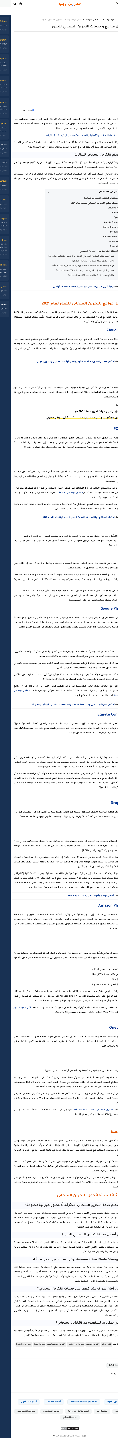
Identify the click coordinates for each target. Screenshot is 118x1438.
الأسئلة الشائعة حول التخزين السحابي (88, 251)
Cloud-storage (28, 1342)
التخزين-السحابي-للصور (45, 1342)
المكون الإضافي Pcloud (60, 492)
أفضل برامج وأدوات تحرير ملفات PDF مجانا (86, 411)
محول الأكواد (102, 1400)
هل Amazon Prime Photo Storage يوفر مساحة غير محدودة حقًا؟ (72, 266)
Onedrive (103, 242)
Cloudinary (102, 208)
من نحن (108, 1409)
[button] (74, 192)
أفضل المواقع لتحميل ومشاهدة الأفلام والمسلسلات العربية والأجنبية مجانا (62, 703)
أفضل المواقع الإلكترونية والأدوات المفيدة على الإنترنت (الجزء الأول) (70, 135)
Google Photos (100, 222)
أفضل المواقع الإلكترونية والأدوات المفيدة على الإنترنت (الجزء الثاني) (67, 517)
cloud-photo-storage (65, 1342)
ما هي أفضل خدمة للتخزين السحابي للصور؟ (82, 261)
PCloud (104, 213)
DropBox (103, 232)
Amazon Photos (100, 237)
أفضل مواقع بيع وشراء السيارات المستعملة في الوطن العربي (73, 417)
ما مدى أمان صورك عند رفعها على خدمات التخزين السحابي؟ (74, 270)
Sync (105, 217)
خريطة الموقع (59, 1415)
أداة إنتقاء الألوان (18, 1400)
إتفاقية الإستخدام (41, 1409)
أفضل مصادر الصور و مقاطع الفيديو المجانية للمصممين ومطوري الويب (65, 361)
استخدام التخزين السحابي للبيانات (90, 198)
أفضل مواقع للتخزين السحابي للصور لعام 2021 (84, 203)
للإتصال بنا (91, 1409)
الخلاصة (103, 246)
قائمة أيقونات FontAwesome (73, 1400)
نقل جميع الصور (11, 1006)
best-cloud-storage (13, 1342)
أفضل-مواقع (96, 1342)
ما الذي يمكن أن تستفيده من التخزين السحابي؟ (80, 275)
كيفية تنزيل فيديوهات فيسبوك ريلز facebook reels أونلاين (73, 287)
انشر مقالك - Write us (67, 1409)
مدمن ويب (49, 1434)
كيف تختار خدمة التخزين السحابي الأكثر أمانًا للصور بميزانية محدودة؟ (70, 256)
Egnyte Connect (100, 227)
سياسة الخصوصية (15, 1409)
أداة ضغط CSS (43, 1400)
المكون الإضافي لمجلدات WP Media (83, 1108)
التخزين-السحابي (81, 1342)
